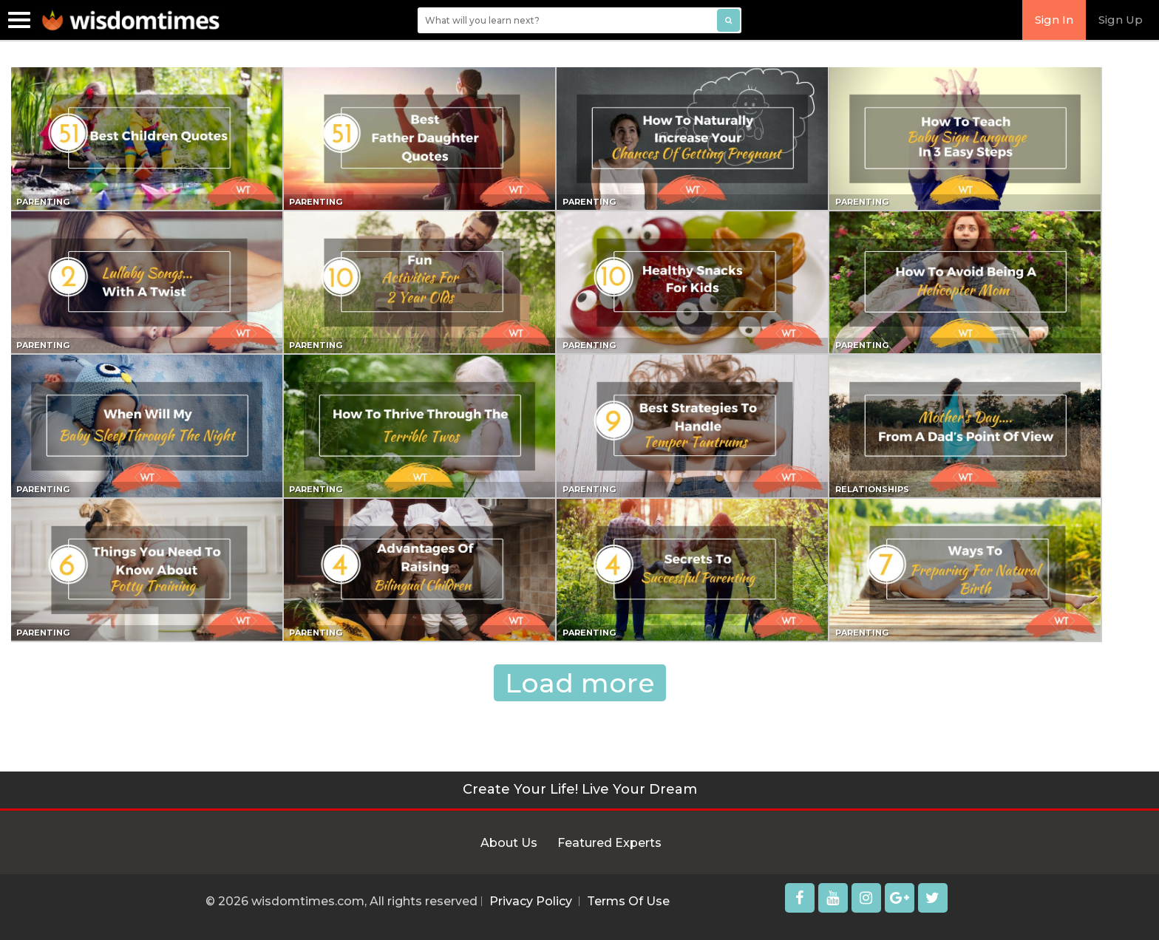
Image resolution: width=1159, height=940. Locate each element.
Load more (580, 683)
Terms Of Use (628, 901)
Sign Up (1120, 20)
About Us (508, 843)
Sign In (1054, 20)
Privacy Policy (530, 901)
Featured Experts (609, 843)
